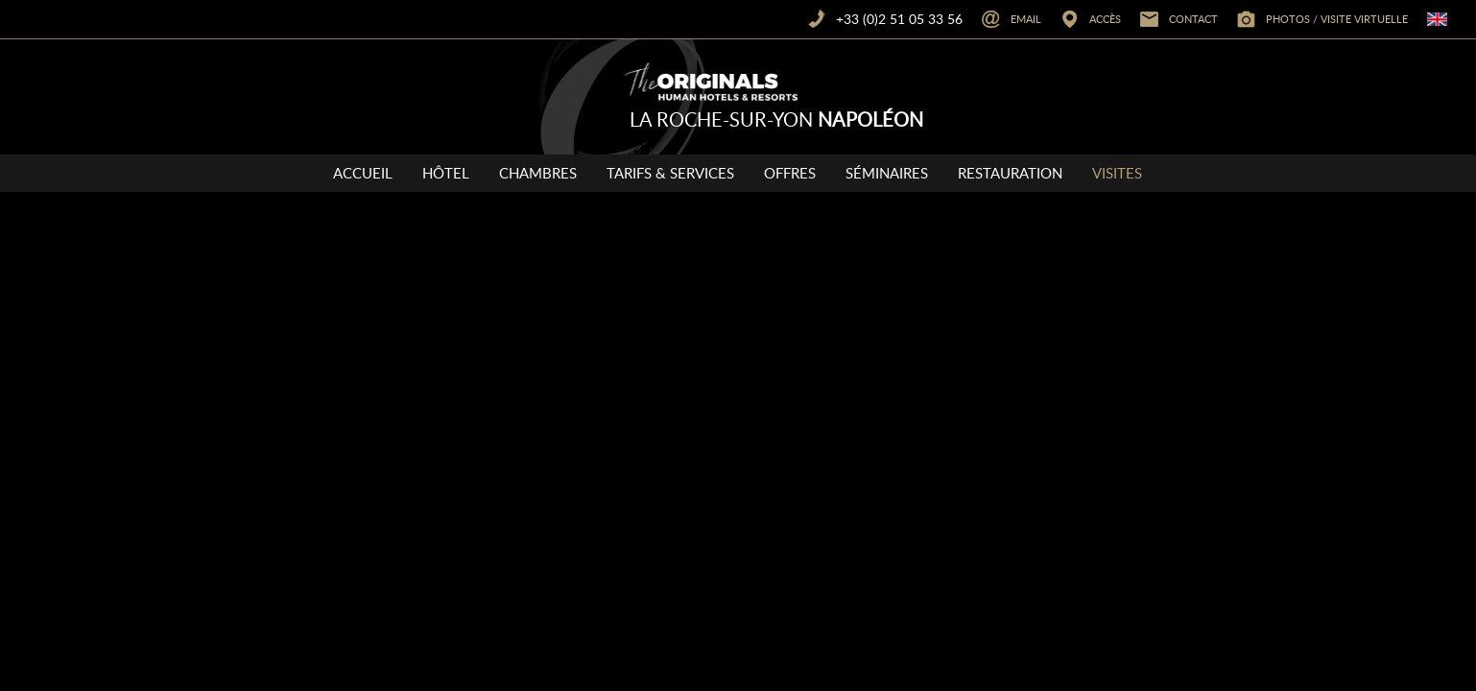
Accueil (363, 172)
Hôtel (445, 172)
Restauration (1010, 172)
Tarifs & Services (670, 172)
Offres (790, 172)
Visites (1117, 172)
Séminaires (886, 172)
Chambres (538, 172)
